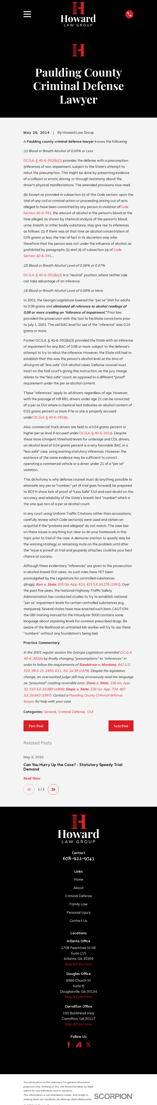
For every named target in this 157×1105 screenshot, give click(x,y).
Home (78, 879)
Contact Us (78, 921)
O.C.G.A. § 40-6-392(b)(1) (43, 160)
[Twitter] (88, 1045)
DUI (90, 712)
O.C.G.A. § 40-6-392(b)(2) (43, 275)
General (50, 712)
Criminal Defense (71, 712)
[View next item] (53, 789)
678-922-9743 (78, 858)
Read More (32, 778)
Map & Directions (78, 964)
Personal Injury (79, 912)
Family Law (78, 904)
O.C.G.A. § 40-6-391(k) (51, 417)
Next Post (121, 726)
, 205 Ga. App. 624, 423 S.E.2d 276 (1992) (78, 584)
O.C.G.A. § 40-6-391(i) (95, 433)
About (78, 888)
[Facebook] (69, 1045)
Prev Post (36, 726)
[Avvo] (78, 1045)
